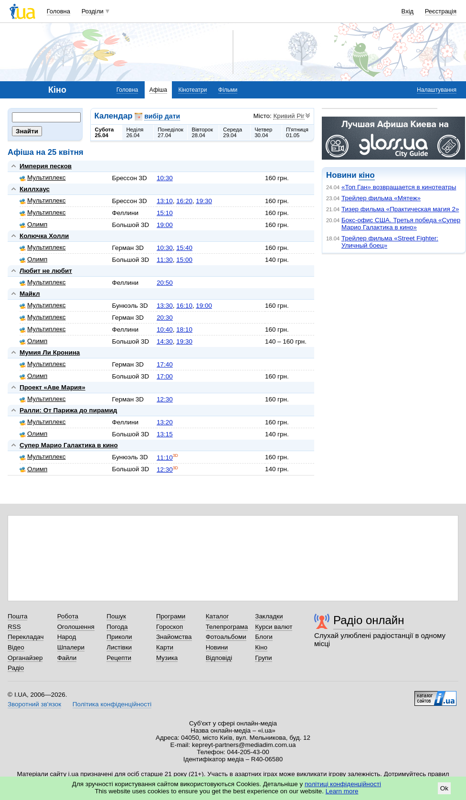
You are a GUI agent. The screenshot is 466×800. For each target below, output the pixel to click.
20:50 (165, 282)
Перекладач (25, 636)
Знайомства (174, 636)
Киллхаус (35, 189)
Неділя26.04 (134, 132)
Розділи (93, 11)
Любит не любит (46, 270)
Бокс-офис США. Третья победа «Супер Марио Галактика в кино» (400, 223)
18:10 (184, 329)
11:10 (165, 457)
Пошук (116, 616)
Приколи (119, 636)
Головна (58, 11)
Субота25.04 (104, 132)
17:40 (165, 364)
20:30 (165, 317)
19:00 (165, 224)
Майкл (30, 293)
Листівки (119, 647)
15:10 (165, 212)
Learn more (342, 791)
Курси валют (273, 626)
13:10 (165, 201)
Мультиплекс (43, 177)
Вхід (408, 11)
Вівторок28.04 (202, 132)
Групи (263, 657)
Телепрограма (227, 626)
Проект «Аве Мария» (52, 387)
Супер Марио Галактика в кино (69, 445)
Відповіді (219, 657)
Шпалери (71, 647)
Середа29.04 (232, 132)
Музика (167, 657)
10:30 (165, 178)
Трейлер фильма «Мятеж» (381, 198)
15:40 (184, 247)
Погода (116, 626)
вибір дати (162, 116)
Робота (67, 616)
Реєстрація (440, 11)
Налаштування (436, 89)
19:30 (204, 201)
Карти (164, 647)
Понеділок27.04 (170, 132)
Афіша (158, 89)
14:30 (165, 341)
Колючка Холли (44, 235)
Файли (67, 657)
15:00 (184, 259)
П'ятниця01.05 (297, 132)
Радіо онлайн (368, 620)
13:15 (165, 434)
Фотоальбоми (226, 636)
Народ (66, 636)
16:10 (184, 305)
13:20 (165, 422)
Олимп (33, 224)
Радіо (16, 667)
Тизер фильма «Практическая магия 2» (400, 209)
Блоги (264, 636)
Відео (16, 647)
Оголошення (76, 626)
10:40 (165, 329)
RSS (14, 626)
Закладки (269, 616)
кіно (366, 175)
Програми (170, 616)
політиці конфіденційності (343, 784)
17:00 (165, 376)
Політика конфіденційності (112, 704)
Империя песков (46, 166)
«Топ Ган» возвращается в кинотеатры (398, 187)
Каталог (217, 616)
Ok (444, 788)
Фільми (227, 89)
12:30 (165, 399)
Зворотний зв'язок (34, 704)
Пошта (17, 616)
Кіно (261, 647)
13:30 (165, 305)
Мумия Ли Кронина (50, 352)
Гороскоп (169, 626)
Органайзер (25, 657)
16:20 (184, 201)
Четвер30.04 (263, 132)
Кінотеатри (192, 89)
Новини (217, 647)
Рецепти (118, 657)
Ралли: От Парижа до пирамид (68, 410)
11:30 (165, 259)
